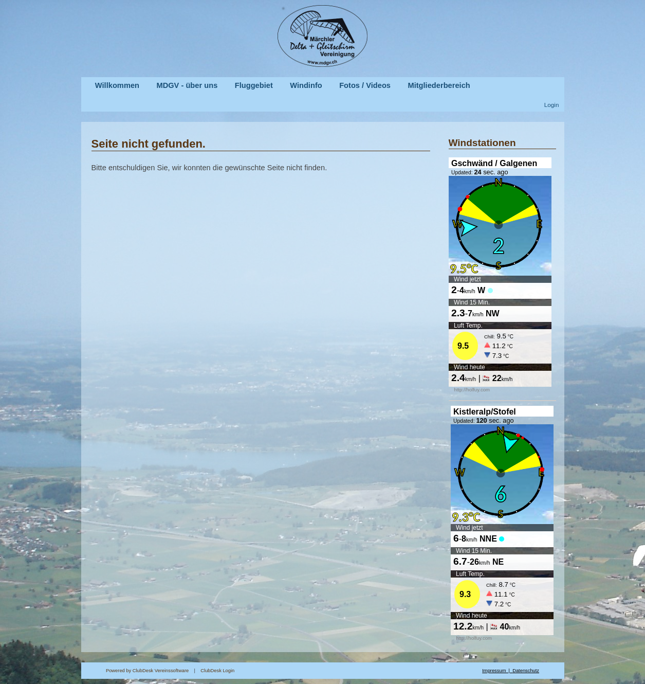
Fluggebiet (254, 85)
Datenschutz (525, 670)
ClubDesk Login (341, 670)
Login (551, 104)
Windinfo (306, 85)
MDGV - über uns (186, 85)
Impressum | (497, 670)
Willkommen (117, 85)
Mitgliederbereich (439, 85)
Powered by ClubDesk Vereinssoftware (147, 670)
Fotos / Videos (365, 85)
